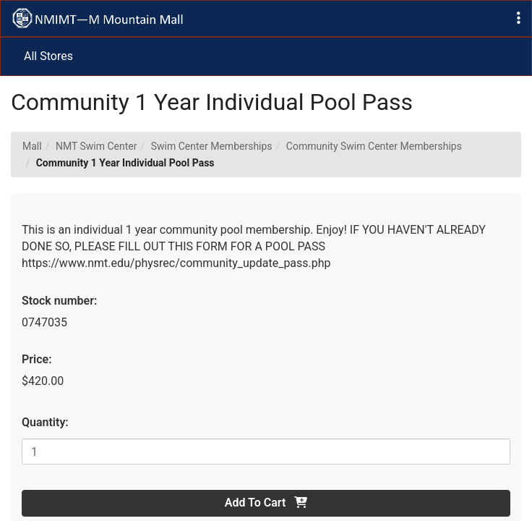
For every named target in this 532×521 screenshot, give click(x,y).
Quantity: (45, 422)
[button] (518, 18)
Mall (32, 146)
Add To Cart (266, 502)
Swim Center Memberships (212, 146)
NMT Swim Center (96, 146)
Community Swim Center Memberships (374, 146)
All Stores (48, 56)
